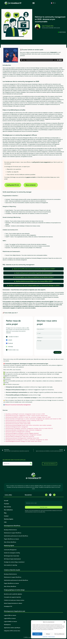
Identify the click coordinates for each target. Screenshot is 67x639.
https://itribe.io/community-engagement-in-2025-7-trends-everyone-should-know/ (26, 415)
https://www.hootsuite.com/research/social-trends (17, 422)
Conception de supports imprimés (12, 597)
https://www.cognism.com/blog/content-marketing (17, 431)
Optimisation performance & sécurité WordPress (16, 536)
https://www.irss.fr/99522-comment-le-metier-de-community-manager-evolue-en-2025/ (28, 417)
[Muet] (57, 60)
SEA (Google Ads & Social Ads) (11, 556)
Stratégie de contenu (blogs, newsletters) (14, 562)
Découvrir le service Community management (18, 404)
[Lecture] (21, 60)
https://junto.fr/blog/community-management (16, 427)
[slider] (60, 60)
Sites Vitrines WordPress (10, 542)
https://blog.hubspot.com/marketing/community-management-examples (23, 435)
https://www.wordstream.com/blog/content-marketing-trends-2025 (22, 438)
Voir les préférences (59, 634)
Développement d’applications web (14, 611)
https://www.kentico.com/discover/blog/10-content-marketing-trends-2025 (24, 420)
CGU (5, 522)
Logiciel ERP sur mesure (10, 618)
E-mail (26, 500)
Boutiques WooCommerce (10, 529)
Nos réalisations (8, 510)
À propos (6, 503)
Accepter (37, 634)
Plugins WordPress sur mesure (11, 539)
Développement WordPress (12, 525)
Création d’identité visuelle (12, 570)
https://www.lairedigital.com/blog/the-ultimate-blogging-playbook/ (22, 433)
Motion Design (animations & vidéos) (13, 603)
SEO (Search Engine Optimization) (12, 559)
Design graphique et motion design (14, 590)
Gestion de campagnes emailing (12, 552)
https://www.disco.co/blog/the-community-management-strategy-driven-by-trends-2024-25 (29, 428)
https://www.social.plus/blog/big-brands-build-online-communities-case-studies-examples (28, 425)
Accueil (6, 500)
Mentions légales (51, 636)
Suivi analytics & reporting (10, 565)
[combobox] (16, 464)
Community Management (10, 549)
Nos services (7, 506)
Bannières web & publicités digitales (13, 594)
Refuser (48, 634)
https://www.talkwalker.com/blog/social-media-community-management (23, 430)
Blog (5, 513)
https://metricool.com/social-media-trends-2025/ (17, 423)
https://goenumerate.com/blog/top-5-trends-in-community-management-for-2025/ (26, 439)
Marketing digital (9, 545)
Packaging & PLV (8, 606)
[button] (64, 622)
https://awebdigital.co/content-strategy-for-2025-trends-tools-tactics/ (23, 441)
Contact (6, 516)
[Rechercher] (31, 464)
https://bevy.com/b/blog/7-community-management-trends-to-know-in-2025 (25, 414)
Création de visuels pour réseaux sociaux (14, 600)
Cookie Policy (45, 636)
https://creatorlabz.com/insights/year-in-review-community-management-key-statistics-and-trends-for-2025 (33, 419)
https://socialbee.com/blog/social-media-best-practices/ (19, 436)
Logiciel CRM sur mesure (10, 615)
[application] (41, 60)
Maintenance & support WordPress (12, 533)
